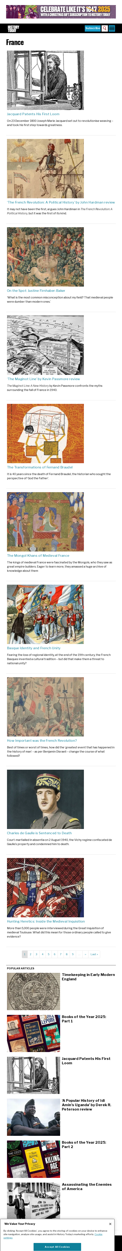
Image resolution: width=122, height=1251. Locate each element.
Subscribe (92, 28)
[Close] (110, 1230)
